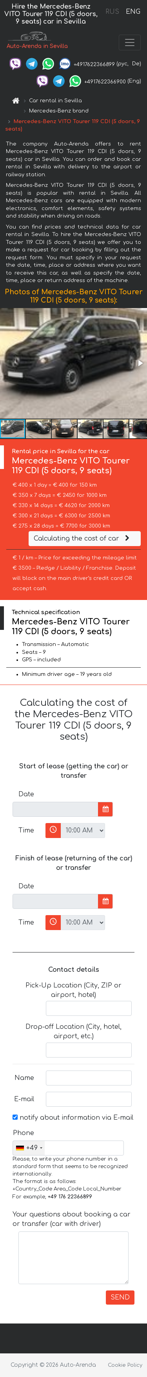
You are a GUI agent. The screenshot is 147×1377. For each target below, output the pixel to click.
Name (24, 1078)
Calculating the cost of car (83, 538)
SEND (120, 1297)
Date (26, 794)
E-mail (24, 1099)
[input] (55, 809)
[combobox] (29, 1148)
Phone (23, 1133)
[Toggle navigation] (130, 42)
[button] (140, 363)
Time (26, 830)
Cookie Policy (125, 1365)
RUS (112, 11)
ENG (133, 11)
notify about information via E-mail (73, 1117)
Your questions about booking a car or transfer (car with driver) (72, 1219)
